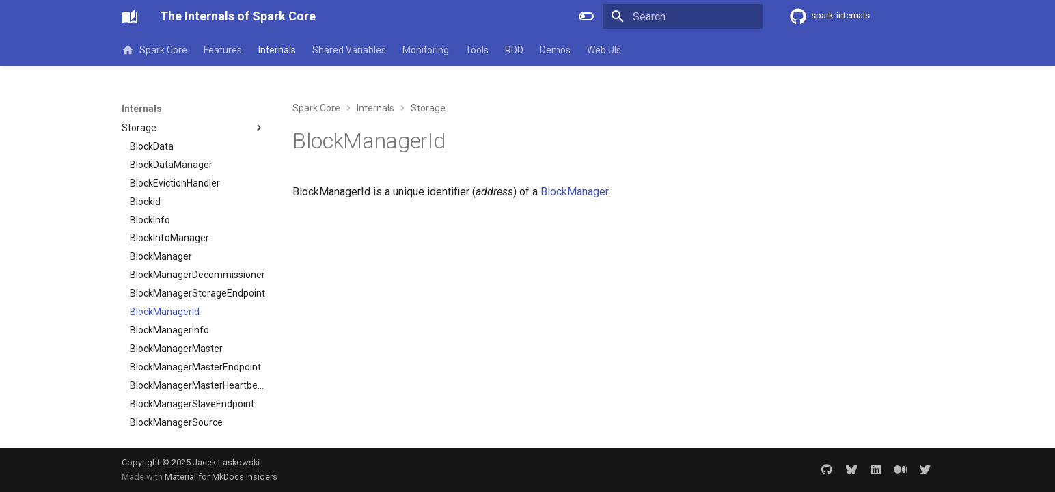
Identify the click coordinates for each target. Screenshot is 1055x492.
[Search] (683, 16)
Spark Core (154, 50)
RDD (514, 49)
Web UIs (604, 49)
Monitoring (425, 49)
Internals (277, 49)
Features (223, 49)
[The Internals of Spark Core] (129, 16)
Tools (477, 49)
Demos (555, 49)
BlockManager (574, 191)
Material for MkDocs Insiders (221, 477)
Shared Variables (349, 49)
